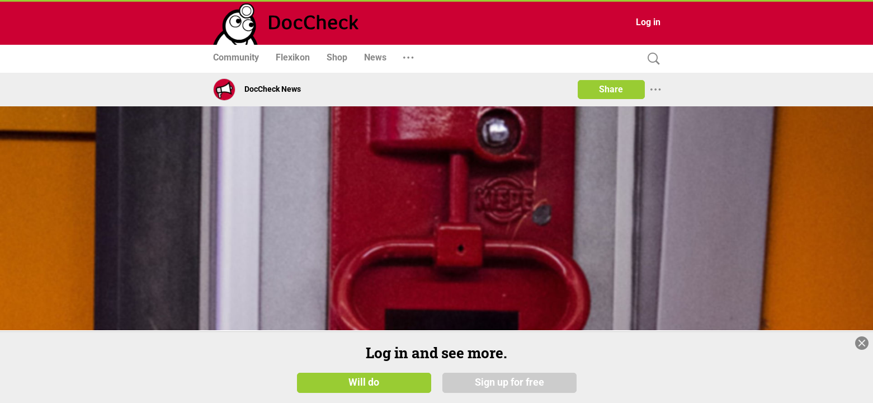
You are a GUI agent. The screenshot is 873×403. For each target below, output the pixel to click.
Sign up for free (509, 381)
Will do (363, 381)
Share (611, 89)
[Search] (650, 59)
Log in (648, 22)
